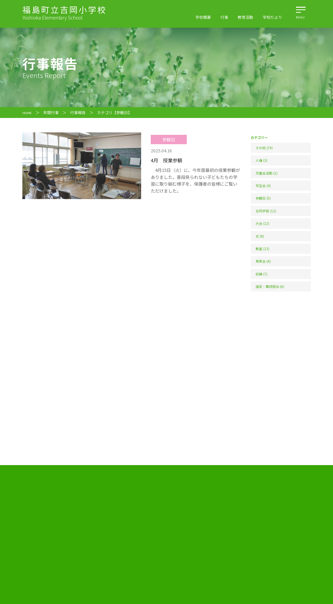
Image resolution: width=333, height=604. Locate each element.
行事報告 (79, 112)
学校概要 (203, 17)
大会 (259, 223)
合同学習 (262, 210)
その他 (261, 147)
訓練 (259, 274)
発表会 (261, 261)
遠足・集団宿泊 (267, 286)
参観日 (261, 198)
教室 (259, 248)
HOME (27, 112)
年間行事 (52, 112)
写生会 (261, 185)
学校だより (272, 17)
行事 (224, 17)
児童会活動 (264, 173)
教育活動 (245, 17)
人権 (259, 160)
